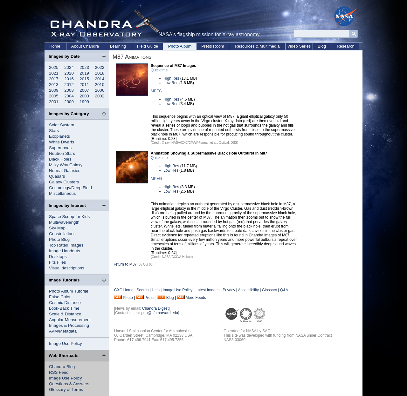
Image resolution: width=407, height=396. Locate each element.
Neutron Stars (62, 153)
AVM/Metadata (63, 331)
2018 (100, 73)
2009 (54, 90)
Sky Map (57, 228)
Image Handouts (64, 250)
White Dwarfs (61, 142)
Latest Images (207, 290)
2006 (100, 90)
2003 (84, 96)
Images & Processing (69, 325)
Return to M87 (125, 264)
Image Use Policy (65, 343)
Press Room (212, 46)
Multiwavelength (64, 222)
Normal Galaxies (64, 170)
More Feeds (196, 297)
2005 (54, 96)
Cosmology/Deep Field (70, 187)
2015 (84, 78)
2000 (69, 101)
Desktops (58, 256)
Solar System (61, 124)
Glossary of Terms (66, 389)
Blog (322, 46)
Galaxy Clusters (64, 182)
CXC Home (124, 290)
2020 (69, 73)
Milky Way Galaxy (65, 164)
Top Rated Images (66, 245)
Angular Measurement (70, 319)
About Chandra (85, 46)
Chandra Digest (155, 308)
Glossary (269, 290)
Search (142, 290)
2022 (100, 67)
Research (346, 46)
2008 (69, 90)
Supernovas (60, 147)
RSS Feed (59, 372)
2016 (69, 78)
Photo (128, 297)
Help (156, 290)
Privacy (229, 290)
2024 (69, 67)
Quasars (57, 176)
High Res (171, 78)
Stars (54, 130)
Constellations (62, 233)
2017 (54, 78)
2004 (69, 96)
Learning (118, 46)
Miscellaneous (62, 193)
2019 (84, 73)
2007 (84, 90)
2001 (54, 101)
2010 (100, 84)
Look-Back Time (64, 308)
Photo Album (180, 46)
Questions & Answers (69, 383)
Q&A (284, 290)
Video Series (299, 46)
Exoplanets (59, 136)
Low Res (170, 83)
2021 (54, 73)
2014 (100, 78)
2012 (69, 84)
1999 (84, 101)
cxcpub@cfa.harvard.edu (156, 313)
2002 (100, 96)
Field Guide (147, 46)
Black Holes (60, 159)
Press (150, 297)
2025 (54, 67)
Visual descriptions (66, 268)
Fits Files (57, 262)
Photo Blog (59, 239)
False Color (60, 296)
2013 (54, 84)
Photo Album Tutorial (68, 291)
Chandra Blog (62, 366)
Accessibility (248, 290)
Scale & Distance (65, 314)
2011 (84, 84)
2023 (84, 67)
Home (54, 46)
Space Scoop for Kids (69, 216)
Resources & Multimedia (257, 46)
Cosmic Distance (65, 302)
